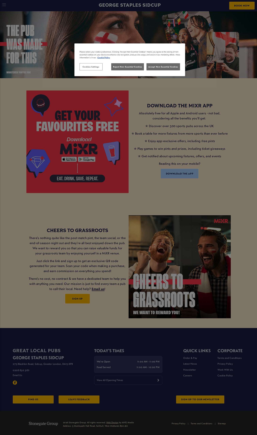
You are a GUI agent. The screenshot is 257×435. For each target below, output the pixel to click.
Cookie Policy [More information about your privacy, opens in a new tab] (103, 57)
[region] (129, 59)
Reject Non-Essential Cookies (127, 66)
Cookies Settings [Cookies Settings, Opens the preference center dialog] (91, 66)
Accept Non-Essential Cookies (163, 66)
